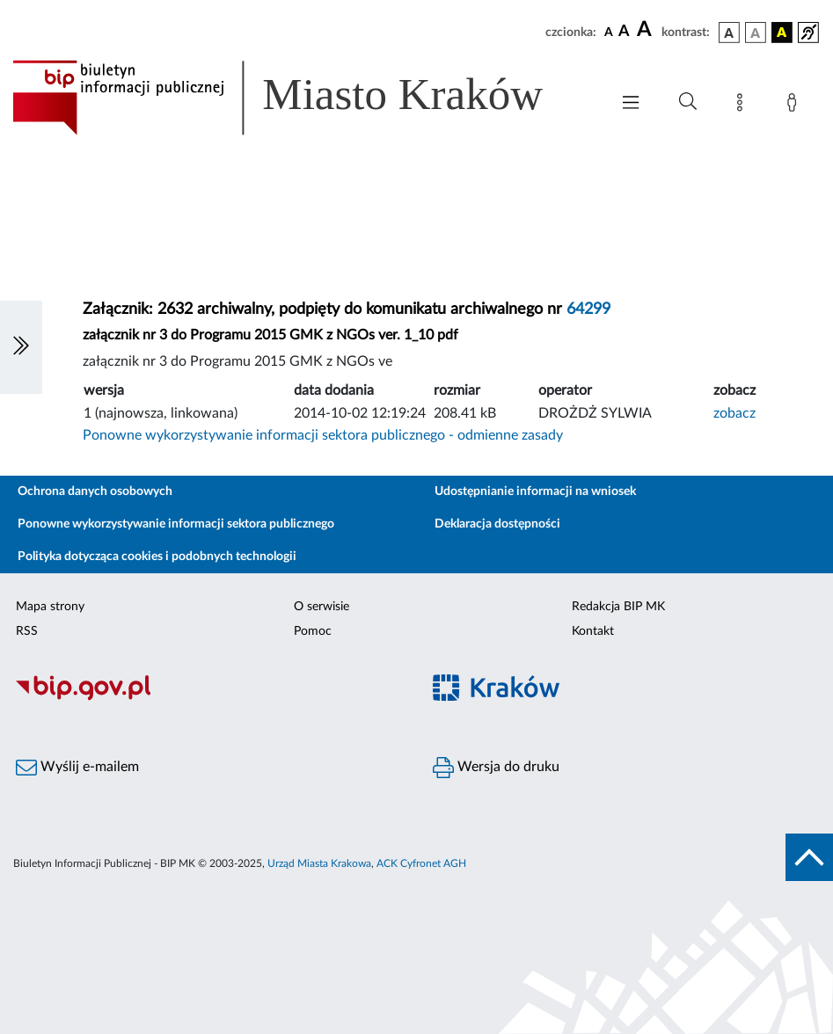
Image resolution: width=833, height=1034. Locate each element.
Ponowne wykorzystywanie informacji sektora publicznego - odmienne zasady (323, 435)
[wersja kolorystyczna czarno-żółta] (782, 32)
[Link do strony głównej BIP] (302, 97)
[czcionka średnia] (624, 32)
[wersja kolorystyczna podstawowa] (729, 32)
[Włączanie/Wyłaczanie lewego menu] (21, 347)
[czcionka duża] (646, 30)
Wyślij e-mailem (77, 767)
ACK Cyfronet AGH (421, 863)
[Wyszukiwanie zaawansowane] (688, 102)
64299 (588, 309)
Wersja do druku (496, 767)
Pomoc (313, 631)
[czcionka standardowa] (608, 31)
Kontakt (593, 631)
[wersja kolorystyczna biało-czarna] (755, 32)
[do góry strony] (809, 857)
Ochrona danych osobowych (95, 491)
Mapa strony (50, 607)
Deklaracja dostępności (497, 524)
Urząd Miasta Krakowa (319, 863)
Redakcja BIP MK (618, 607)
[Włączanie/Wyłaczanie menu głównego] (630, 104)
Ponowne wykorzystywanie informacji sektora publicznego (176, 524)
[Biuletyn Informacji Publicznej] (208, 698)
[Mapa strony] (743, 105)
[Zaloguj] (795, 105)
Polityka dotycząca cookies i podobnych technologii (157, 556)
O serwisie (321, 607)
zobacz (734, 413)
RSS (27, 631)
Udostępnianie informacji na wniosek (535, 491)
